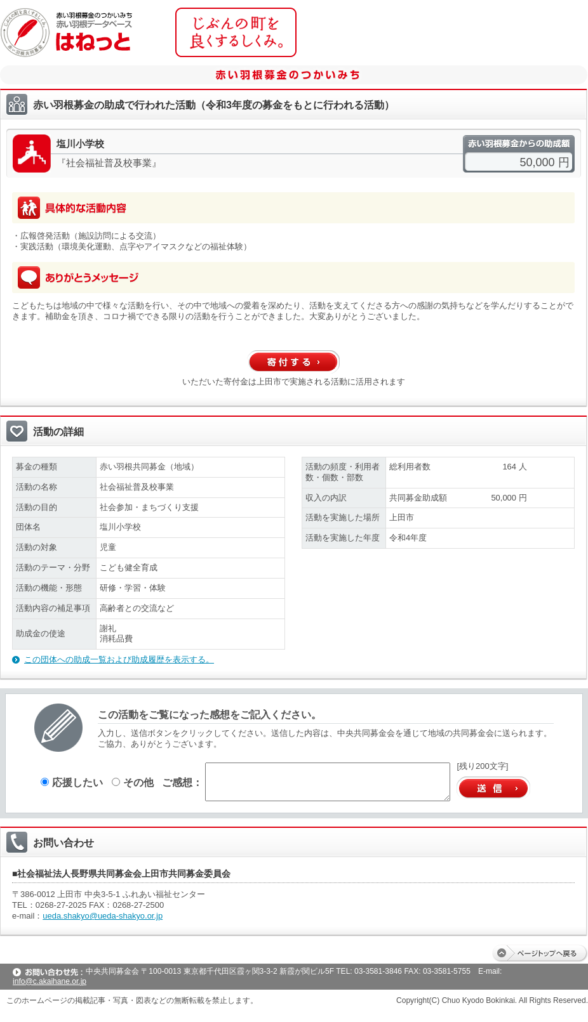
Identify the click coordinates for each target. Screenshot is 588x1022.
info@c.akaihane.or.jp (49, 981)
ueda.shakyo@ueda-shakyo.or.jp (103, 915)
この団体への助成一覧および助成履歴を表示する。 (119, 659)
